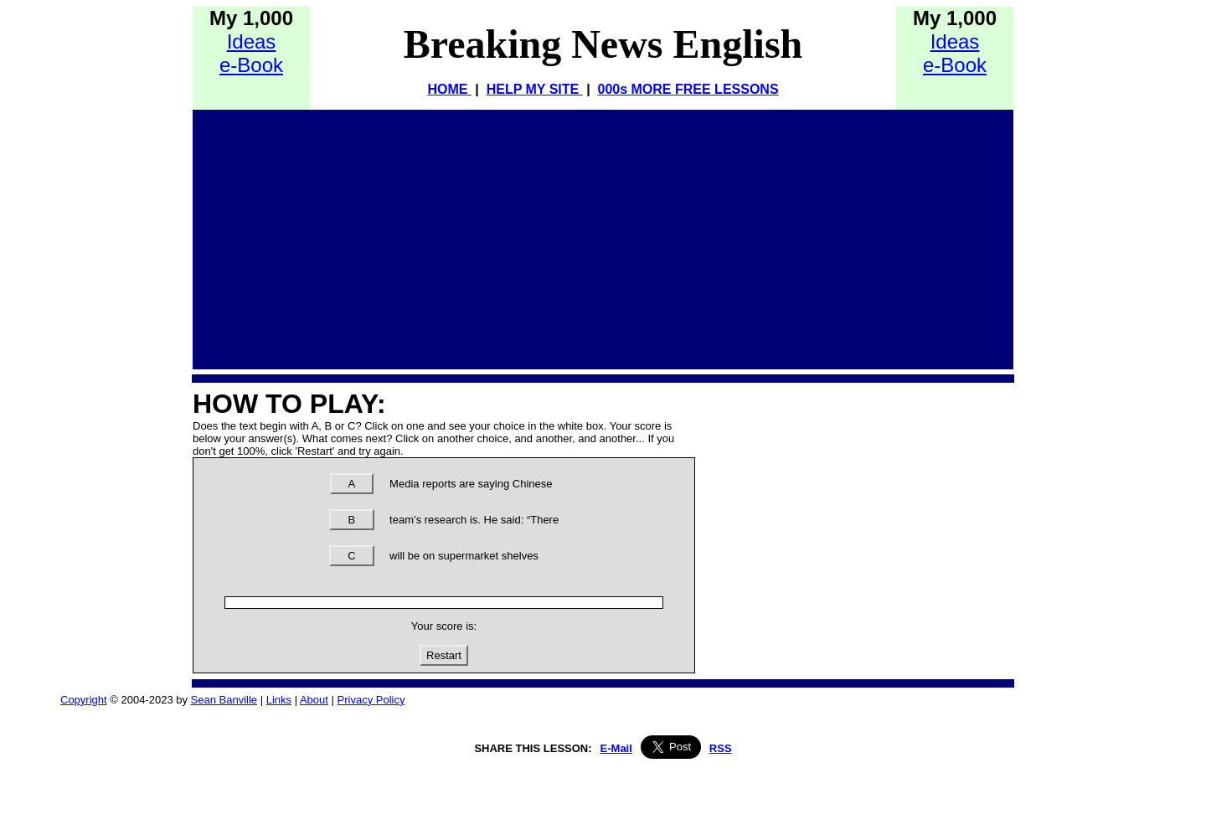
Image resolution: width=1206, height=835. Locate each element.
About (314, 699)
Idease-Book (251, 53)
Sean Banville (224, 699)
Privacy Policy (371, 699)
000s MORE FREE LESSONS (688, 89)
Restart (443, 655)
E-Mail (616, 748)
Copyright (83, 699)
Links (278, 699)
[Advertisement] (603, 235)
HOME (449, 89)
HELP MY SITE (535, 89)
